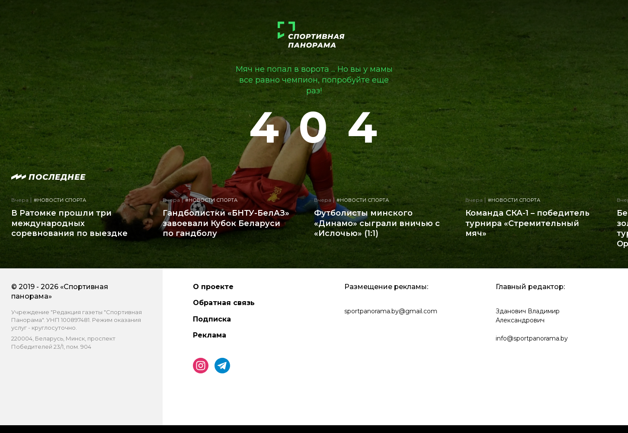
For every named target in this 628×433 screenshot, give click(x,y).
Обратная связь (224, 303)
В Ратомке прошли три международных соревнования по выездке (69, 223)
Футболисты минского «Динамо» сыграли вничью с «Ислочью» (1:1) (377, 223)
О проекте (213, 287)
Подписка (212, 319)
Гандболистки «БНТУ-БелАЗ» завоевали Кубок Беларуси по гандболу (226, 223)
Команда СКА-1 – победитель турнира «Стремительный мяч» (527, 223)
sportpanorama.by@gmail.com (390, 311)
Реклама (209, 335)
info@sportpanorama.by (532, 338)
